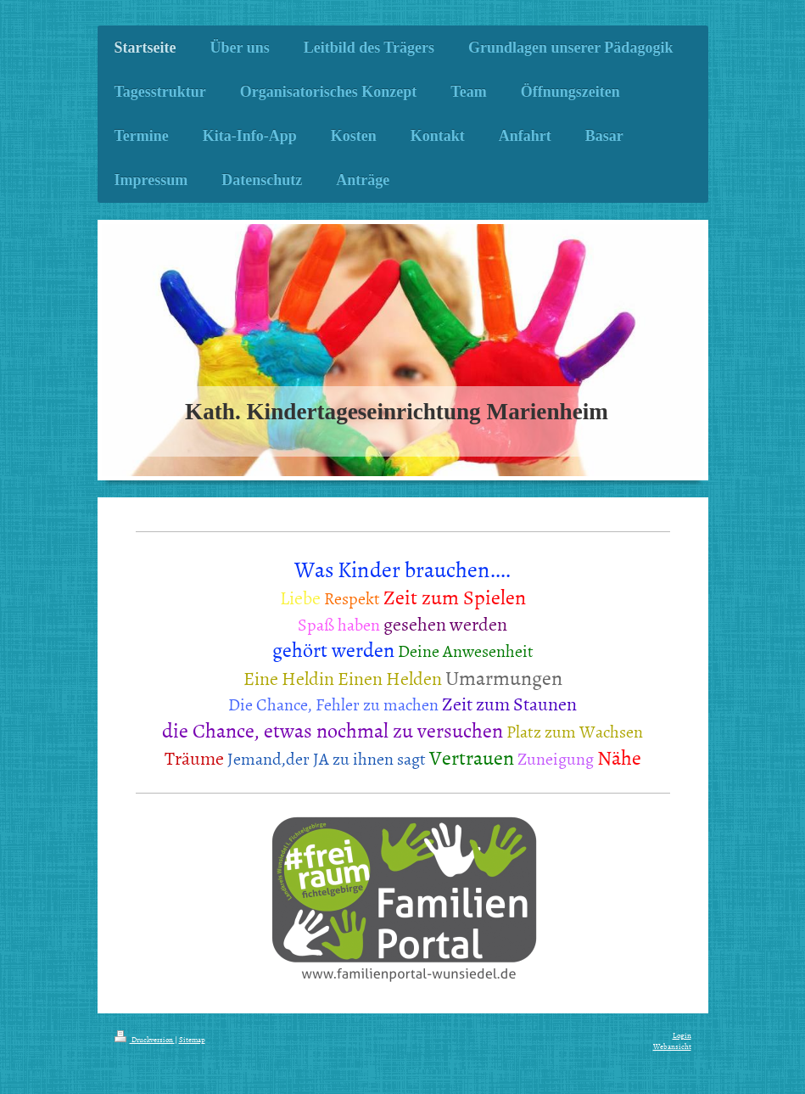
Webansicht (672, 1046)
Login (682, 1035)
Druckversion (145, 1040)
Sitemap (192, 1040)
